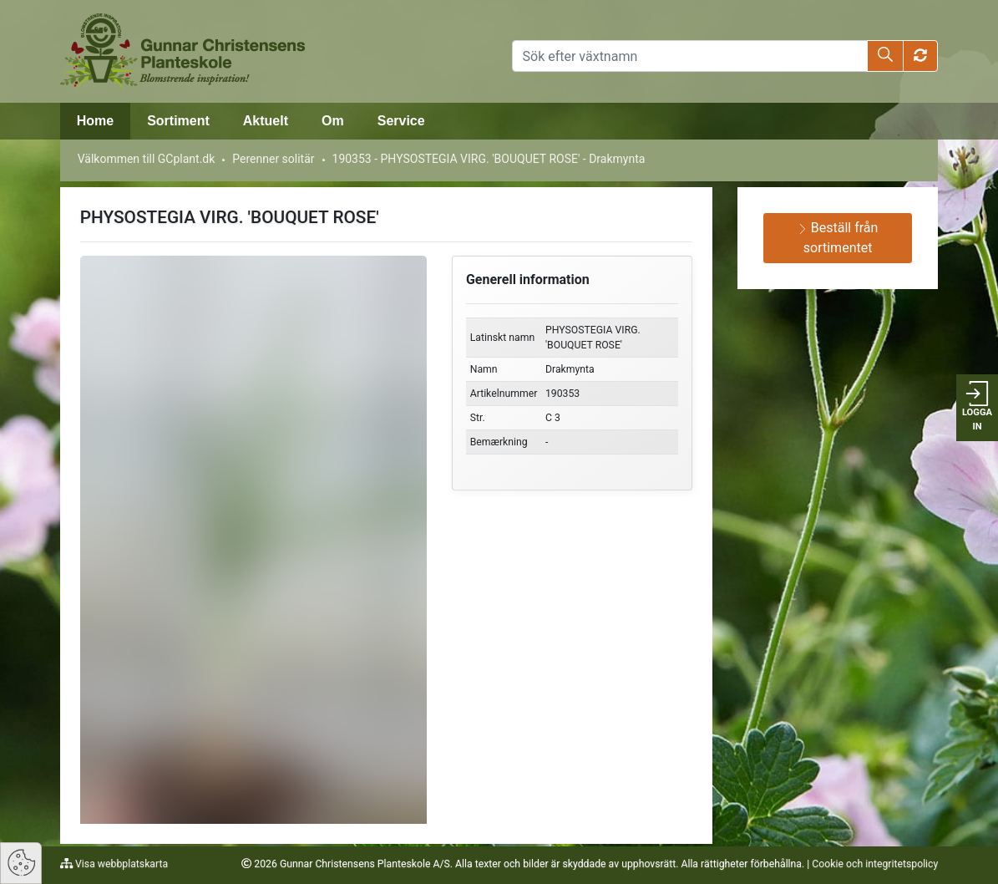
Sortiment (178, 121)
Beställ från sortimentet (838, 238)
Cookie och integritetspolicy (875, 864)
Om (333, 121)
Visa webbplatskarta (120, 864)
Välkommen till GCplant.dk (146, 158)
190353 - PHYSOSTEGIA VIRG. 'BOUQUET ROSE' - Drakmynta (489, 158)
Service (401, 121)
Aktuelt (265, 121)
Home (95, 121)
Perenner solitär (273, 158)
